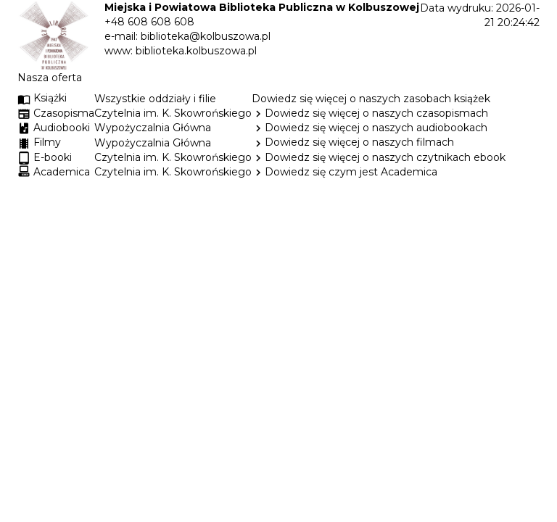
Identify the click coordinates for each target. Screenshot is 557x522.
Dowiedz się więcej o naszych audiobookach (376, 127)
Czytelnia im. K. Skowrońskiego (173, 113)
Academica (61, 171)
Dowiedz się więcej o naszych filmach (359, 142)
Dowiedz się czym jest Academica (351, 171)
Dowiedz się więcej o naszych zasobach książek (371, 98)
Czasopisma (63, 113)
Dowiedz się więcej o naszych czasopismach (376, 113)
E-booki (52, 157)
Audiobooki (61, 127)
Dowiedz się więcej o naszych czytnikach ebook (379, 157)
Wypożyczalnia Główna (152, 127)
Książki (42, 97)
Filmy (47, 142)
